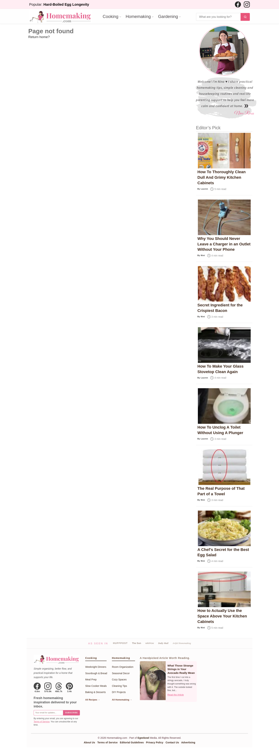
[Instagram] (247, 4)
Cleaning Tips (119, 685)
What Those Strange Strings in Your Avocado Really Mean (181, 669)
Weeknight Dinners (95, 666)
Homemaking (138, 16)
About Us (89, 742)
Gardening (168, 16)
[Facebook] (238, 4)
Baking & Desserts (95, 692)
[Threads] (58, 687)
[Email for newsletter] (48, 713)
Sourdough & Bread (96, 673)
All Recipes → (92, 700)
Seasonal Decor (121, 673)
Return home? (39, 37)
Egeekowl (143, 737)
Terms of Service (41, 721)
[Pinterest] (69, 687)
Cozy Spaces (119, 679)
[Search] (218, 17)
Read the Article (175, 694)
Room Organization (122, 666)
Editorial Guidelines (132, 742)
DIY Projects (119, 692)
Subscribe (71, 713)
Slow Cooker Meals (96, 685)
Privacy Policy (154, 742)
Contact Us (172, 742)
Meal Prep (91, 679)
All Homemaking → (122, 700)
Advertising (188, 742)
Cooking (110, 16)
